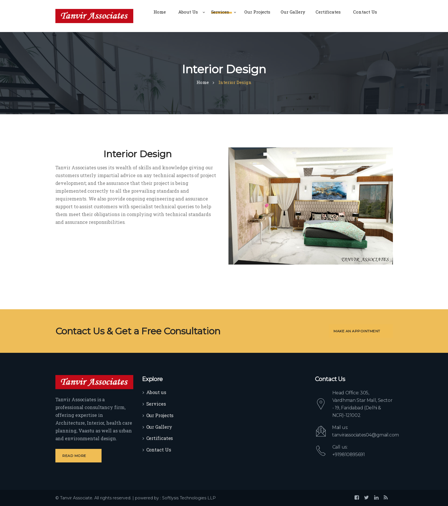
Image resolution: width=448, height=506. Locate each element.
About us (156, 392)
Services (156, 404)
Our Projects (160, 415)
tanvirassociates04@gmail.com (365, 435)
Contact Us (158, 450)
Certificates (159, 438)
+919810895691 (348, 454)
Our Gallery (159, 427)
